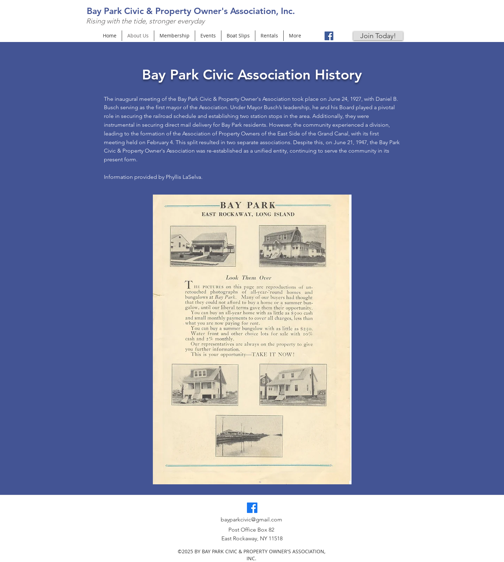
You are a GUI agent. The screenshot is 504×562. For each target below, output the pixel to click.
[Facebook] (329, 35)
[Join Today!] (378, 35)
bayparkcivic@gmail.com (251, 519)
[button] (252, 339)
